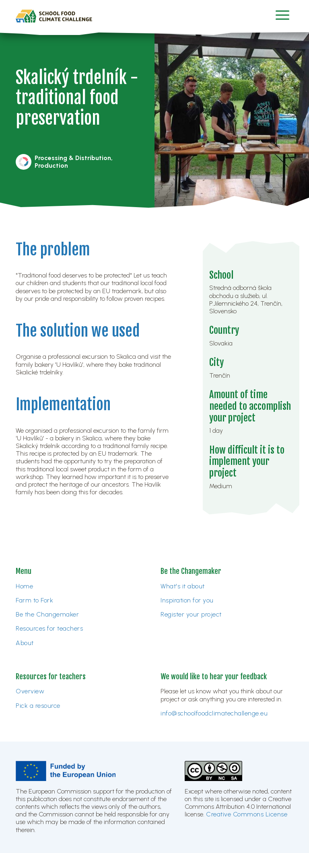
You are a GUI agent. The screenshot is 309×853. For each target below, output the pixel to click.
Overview (30, 691)
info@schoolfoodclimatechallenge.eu (214, 713)
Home (24, 586)
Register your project (191, 614)
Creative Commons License (246, 814)
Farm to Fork (34, 600)
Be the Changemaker (47, 614)
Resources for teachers (49, 628)
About (25, 643)
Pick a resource (38, 705)
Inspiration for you (187, 600)
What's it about (183, 586)
